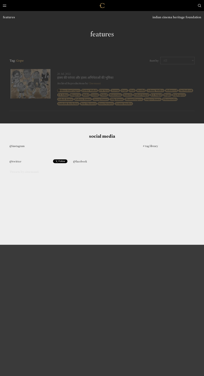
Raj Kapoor (179, 95)
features (9, 17)
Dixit (132, 90)
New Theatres (88, 103)
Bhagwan (75, 95)
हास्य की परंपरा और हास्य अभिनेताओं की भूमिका (85, 78)
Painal (103, 95)
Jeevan (115, 90)
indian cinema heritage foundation (177, 17)
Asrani (94, 95)
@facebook (80, 161)
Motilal (141, 90)
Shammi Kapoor (133, 99)
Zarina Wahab (89, 90)
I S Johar (63, 95)
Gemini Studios (124, 103)
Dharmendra (170, 99)
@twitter (15, 161)
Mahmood (171, 90)
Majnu (167, 95)
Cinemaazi (95, 83)
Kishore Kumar (83, 99)
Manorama (115, 95)
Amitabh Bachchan (68, 103)
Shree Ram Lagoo (70, 90)
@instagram (17, 146)
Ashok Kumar (65, 99)
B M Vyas (104, 90)
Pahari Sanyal (141, 95)
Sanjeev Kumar (153, 99)
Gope (124, 90)
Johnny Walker (155, 90)
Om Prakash (185, 90)
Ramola (127, 95)
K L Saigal (156, 95)
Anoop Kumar (100, 99)
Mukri (86, 95)
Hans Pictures (105, 103)
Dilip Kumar (117, 99)
